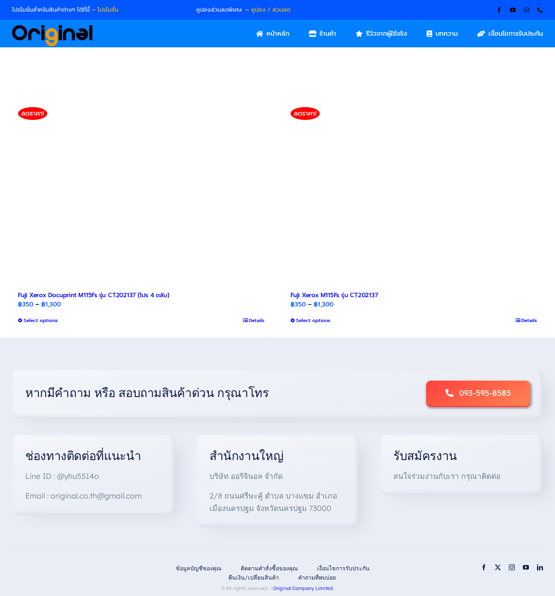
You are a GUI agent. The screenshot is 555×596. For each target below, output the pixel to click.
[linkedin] (540, 567)
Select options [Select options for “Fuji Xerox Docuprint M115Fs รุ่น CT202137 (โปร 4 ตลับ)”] (41, 320)
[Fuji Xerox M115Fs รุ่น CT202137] (414, 191)
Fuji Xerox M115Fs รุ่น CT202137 (334, 295)
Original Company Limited (303, 588)
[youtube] (513, 10)
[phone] (540, 10)
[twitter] (498, 567)
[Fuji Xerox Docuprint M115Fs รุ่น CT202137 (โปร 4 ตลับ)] (141, 191)
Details (256, 320)
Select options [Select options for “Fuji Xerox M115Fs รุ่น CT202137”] (313, 320)
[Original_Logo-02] (52, 27)
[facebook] (499, 10)
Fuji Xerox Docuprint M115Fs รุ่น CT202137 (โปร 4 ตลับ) (93, 295)
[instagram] (512, 567)
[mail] (526, 10)
